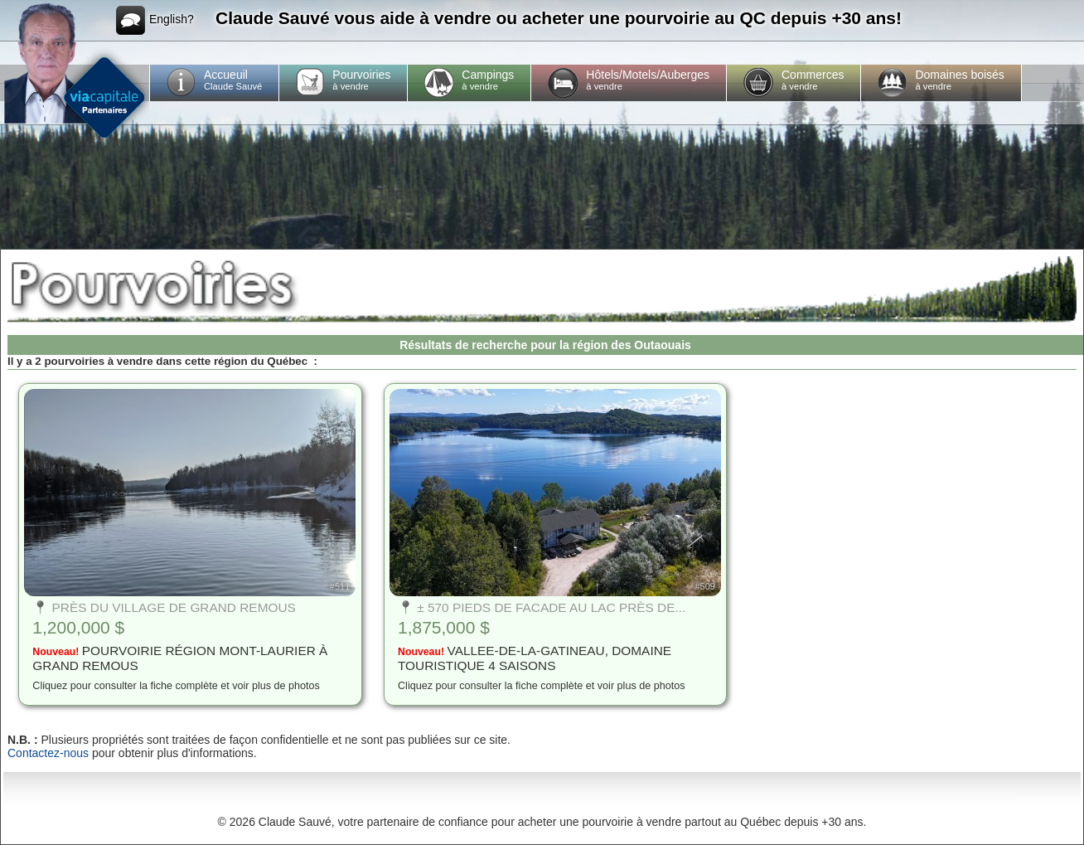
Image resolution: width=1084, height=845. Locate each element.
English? (155, 20)
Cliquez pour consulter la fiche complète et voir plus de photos (176, 686)
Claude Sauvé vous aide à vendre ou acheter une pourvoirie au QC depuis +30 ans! (558, 17)
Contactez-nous (48, 753)
